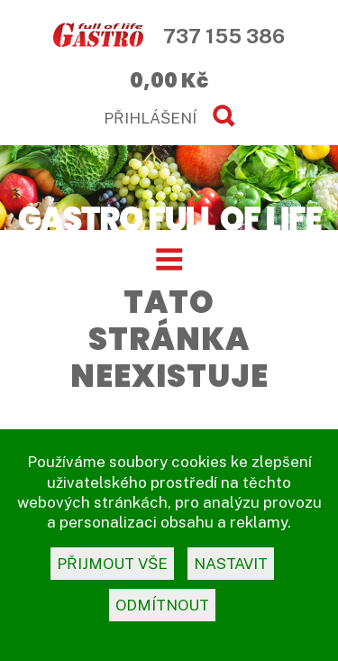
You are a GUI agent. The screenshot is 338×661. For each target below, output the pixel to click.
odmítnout (162, 605)
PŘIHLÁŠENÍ (150, 118)
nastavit (231, 564)
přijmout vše (112, 564)
